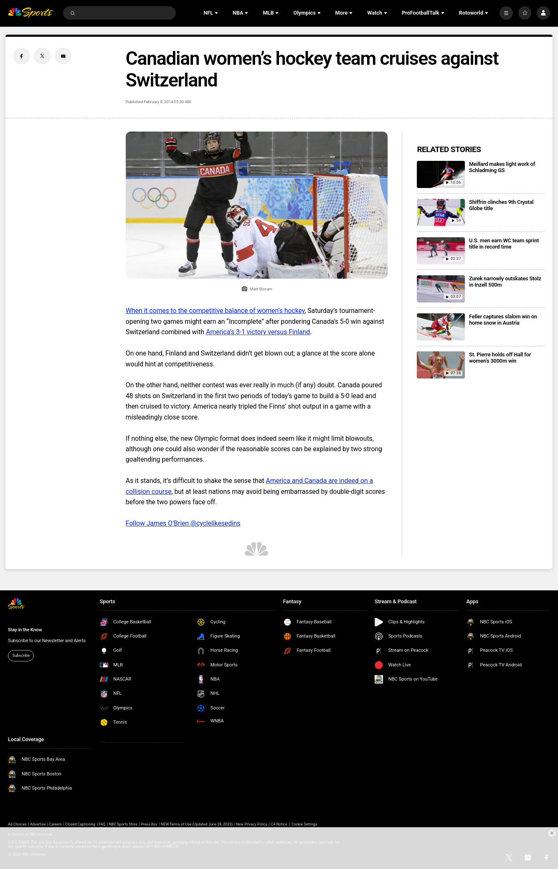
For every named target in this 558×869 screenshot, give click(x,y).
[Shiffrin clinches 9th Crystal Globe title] (441, 212)
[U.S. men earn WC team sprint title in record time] (441, 250)
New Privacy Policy (251, 824)
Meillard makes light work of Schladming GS (502, 167)
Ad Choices (17, 824)
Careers (55, 824)
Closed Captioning (80, 824)
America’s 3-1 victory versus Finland (258, 332)
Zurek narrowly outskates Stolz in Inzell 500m (505, 281)
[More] (506, 13)
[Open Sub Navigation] (217, 13)
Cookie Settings (304, 824)
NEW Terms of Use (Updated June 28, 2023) (197, 824)
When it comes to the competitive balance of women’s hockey (215, 311)
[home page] (30, 13)
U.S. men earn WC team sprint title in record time (504, 243)
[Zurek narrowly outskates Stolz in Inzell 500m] (441, 288)
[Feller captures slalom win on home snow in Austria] (441, 326)
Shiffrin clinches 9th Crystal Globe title (501, 205)
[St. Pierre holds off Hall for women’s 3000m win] (441, 365)
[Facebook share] (21, 56)
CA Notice (279, 824)
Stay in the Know (25, 630)
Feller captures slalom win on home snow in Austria (503, 319)
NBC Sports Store (123, 824)
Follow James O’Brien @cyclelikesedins (183, 523)
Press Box (149, 824)
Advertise (38, 824)
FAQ (102, 824)
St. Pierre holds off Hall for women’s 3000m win (500, 357)
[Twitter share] (42, 56)
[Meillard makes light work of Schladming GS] (441, 174)
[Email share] (63, 56)
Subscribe (21, 655)
